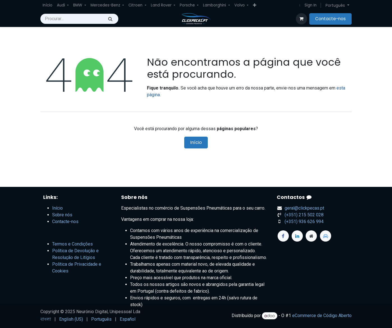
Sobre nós (62, 214)
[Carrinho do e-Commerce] (301, 18)
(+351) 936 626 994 (304, 221)
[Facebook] (283, 236)
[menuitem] (47, 5)
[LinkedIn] (297, 236)
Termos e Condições (72, 244)
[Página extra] (311, 236)
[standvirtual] (325, 236)
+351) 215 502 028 (304, 214)
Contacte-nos (330, 19)
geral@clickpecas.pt (304, 208)
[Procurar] (110, 19)
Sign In (311, 5)
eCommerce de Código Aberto (322, 315)
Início (196, 142)
